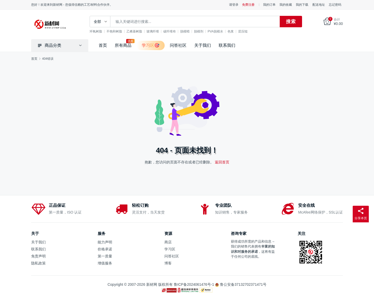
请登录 (233, 4)
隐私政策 (38, 263)
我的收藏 (285, 4)
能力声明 (105, 242)
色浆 (231, 31)
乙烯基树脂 (134, 31)
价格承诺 (105, 249)
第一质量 (105, 256)
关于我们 (202, 45)
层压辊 (243, 31)
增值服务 (105, 263)
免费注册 (248, 4)
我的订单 (269, 4)
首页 (103, 45)
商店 (168, 242)
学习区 (169, 249)
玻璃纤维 (152, 31)
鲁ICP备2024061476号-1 (194, 284)
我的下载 (302, 4)
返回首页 (222, 162)
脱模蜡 (185, 31)
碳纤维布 (169, 31)
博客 (168, 263)
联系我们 (227, 45)
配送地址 (318, 4)
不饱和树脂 (114, 31)
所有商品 (123, 45)
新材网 (151, 284)
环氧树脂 (96, 31)
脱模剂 (198, 31)
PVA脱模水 (215, 31)
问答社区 (178, 45)
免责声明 (38, 256)
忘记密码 (335, 4)
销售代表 (248, 246)
